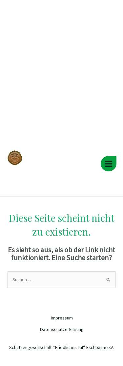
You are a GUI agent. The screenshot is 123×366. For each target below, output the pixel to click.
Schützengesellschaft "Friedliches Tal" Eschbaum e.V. (50, 171)
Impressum (62, 318)
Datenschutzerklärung (62, 329)
